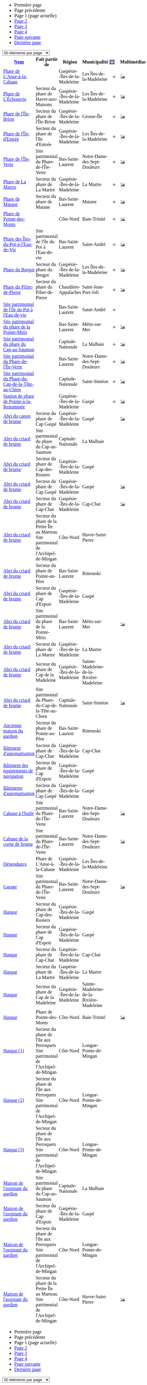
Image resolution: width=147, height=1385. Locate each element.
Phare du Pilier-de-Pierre (18, 289)
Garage (10, 886)
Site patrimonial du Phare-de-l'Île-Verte (18, 361)
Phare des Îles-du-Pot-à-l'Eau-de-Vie (17, 244)
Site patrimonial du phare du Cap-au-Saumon (18, 344)
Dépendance (15, 864)
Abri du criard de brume (16, 441)
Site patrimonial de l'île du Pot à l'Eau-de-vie (18, 309)
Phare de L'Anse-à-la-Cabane (15, 76)
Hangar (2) (13, 1100)
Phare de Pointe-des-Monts (14, 219)
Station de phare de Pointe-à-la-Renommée (18, 401)
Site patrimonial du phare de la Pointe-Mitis (18, 327)
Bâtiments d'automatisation (19, 791)
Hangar (10, 912)
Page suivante (27, 37)
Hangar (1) (13, 1050)
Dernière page (27, 42)
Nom (19, 61)
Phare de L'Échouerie (14, 96)
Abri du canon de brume (17, 418)
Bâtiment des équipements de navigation (18, 771)
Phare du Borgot (19, 269)
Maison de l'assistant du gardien (15, 1188)
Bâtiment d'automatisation (19, 751)
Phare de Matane (11, 201)
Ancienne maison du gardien (13, 731)
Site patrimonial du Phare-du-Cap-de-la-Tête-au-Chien (18, 381)
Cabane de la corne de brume (18, 841)
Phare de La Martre (14, 184)
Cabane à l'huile (18, 813)
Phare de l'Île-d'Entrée (16, 136)
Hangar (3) (13, 1149)
